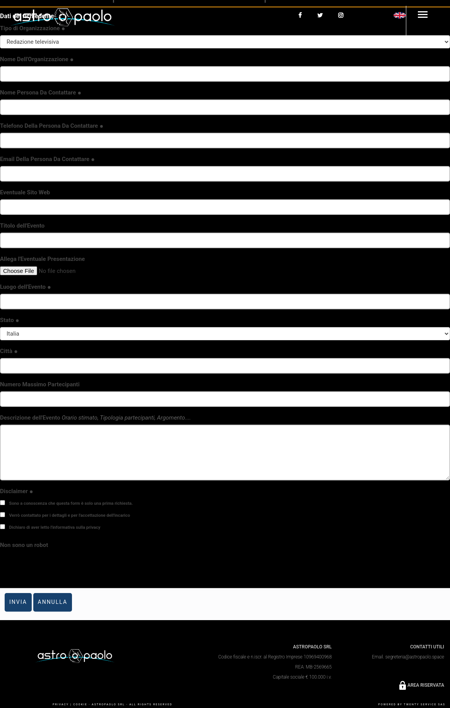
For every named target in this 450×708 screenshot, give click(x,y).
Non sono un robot (24, 545)
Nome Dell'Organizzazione (37, 59)
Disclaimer (16, 491)
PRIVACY (61, 704)
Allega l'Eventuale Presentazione (42, 258)
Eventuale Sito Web (25, 192)
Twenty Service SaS (424, 704)
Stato (9, 320)
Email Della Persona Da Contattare (47, 159)
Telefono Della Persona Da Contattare (51, 125)
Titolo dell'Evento (22, 225)
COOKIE (80, 704)
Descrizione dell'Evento (95, 417)
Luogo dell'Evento (25, 286)
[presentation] (59, 567)
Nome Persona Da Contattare (41, 92)
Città (9, 351)
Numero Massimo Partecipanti (40, 384)
